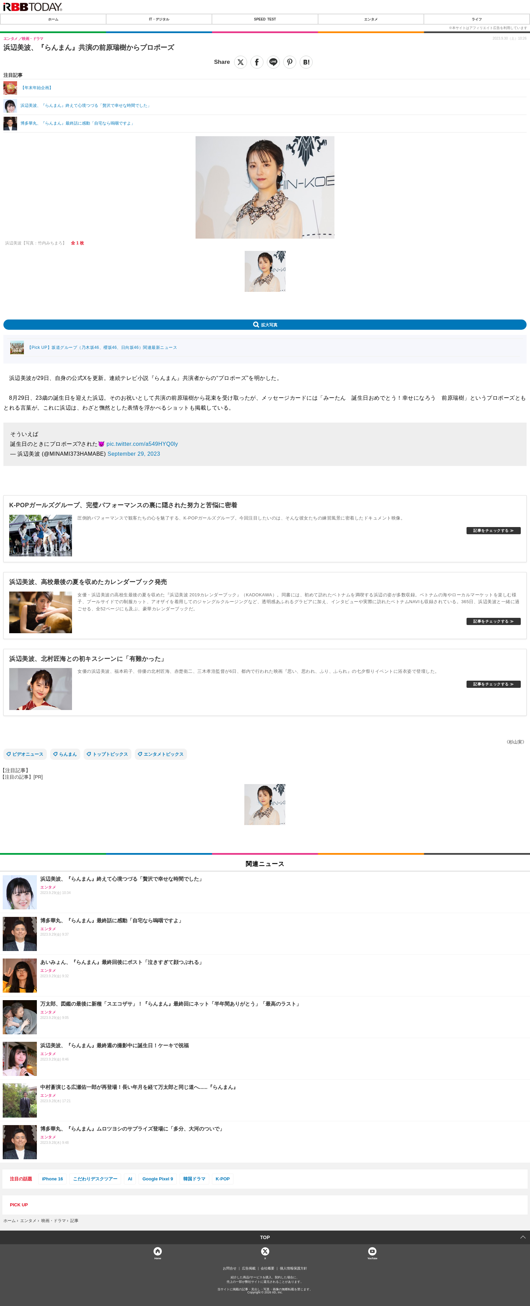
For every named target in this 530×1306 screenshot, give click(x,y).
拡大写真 (269, 325)
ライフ (477, 19)
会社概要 (267, 1268)
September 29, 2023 (134, 454)
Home (157, 1258)
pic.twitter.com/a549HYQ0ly (142, 444)
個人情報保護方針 (293, 1268)
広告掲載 (249, 1268)
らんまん (68, 754)
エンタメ (371, 19)
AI (130, 1178)
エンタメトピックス (164, 754)
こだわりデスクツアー (95, 1178)
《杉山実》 (515, 741)
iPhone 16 (52, 1178)
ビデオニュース (27, 754)
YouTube (372, 1258)
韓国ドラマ (194, 1178)
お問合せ (230, 1268)
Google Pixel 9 (157, 1178)
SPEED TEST (265, 19)
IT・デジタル (159, 19)
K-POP (223, 1178)
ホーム (53, 19)
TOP (265, 1237)
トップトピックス (110, 754)
